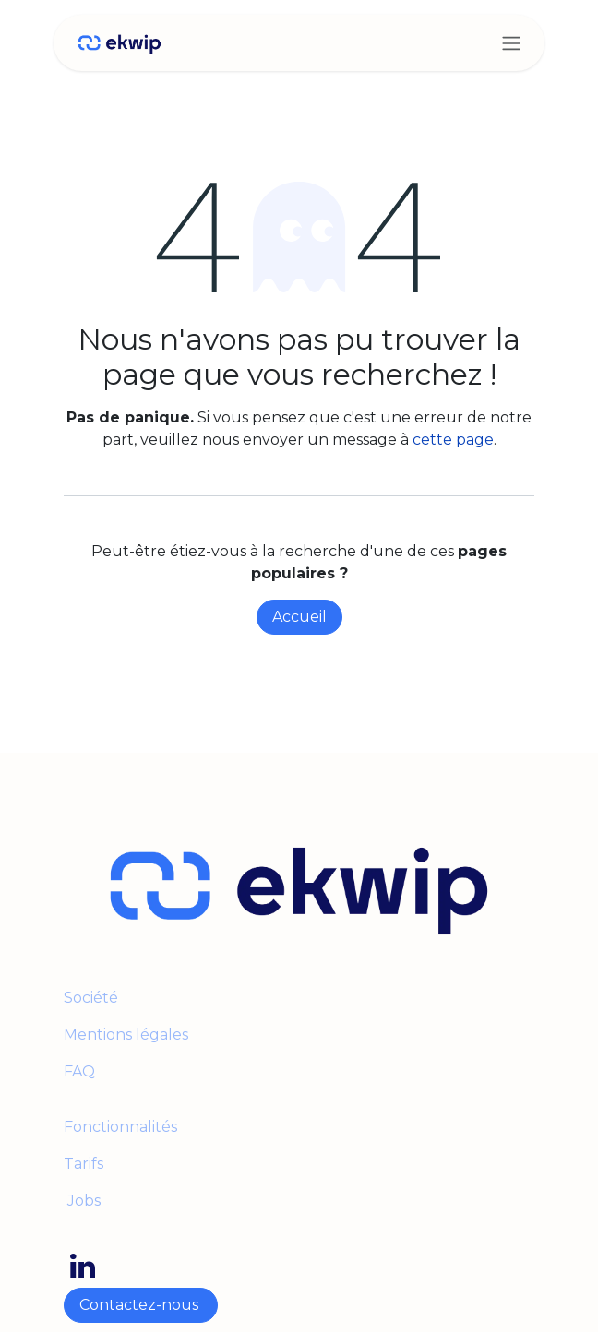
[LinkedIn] (82, 1266)
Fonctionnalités (120, 1127)
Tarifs (83, 1163)
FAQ (79, 1071)
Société (91, 997)
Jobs (82, 1200)
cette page (453, 439)
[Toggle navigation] (511, 43)
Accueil (299, 616)
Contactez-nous (140, 1305)
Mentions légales (128, 1034)
